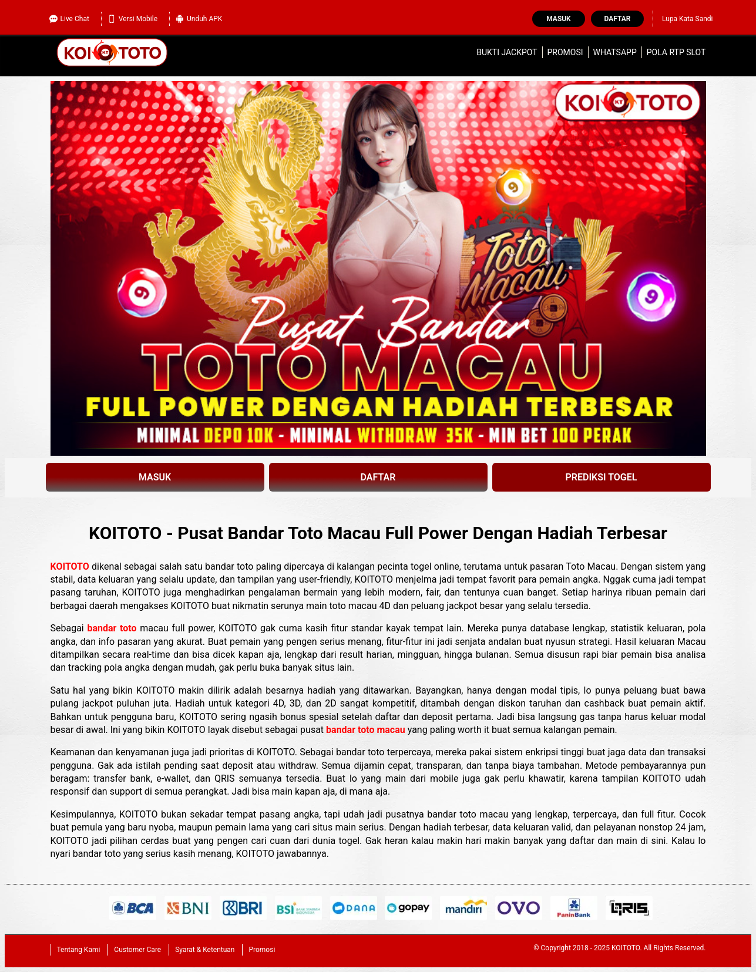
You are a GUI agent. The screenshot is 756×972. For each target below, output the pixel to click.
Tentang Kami (78, 950)
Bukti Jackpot (506, 52)
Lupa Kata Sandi (687, 19)
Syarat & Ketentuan (204, 950)
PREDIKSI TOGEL (601, 477)
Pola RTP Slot (676, 52)
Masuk (558, 19)
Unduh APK (199, 19)
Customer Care (137, 950)
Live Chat (69, 19)
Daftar (617, 19)
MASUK (155, 477)
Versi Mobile (132, 19)
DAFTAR (378, 477)
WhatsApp (615, 52)
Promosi (565, 52)
